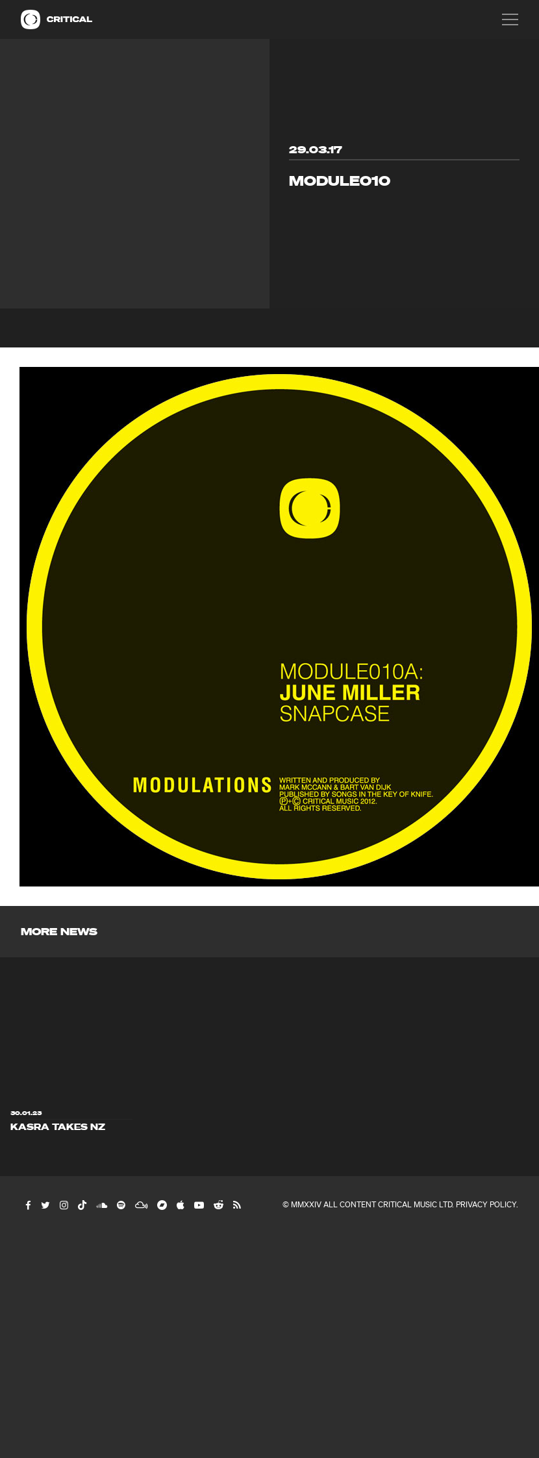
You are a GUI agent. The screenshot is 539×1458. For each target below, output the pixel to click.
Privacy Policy (486, 1204)
